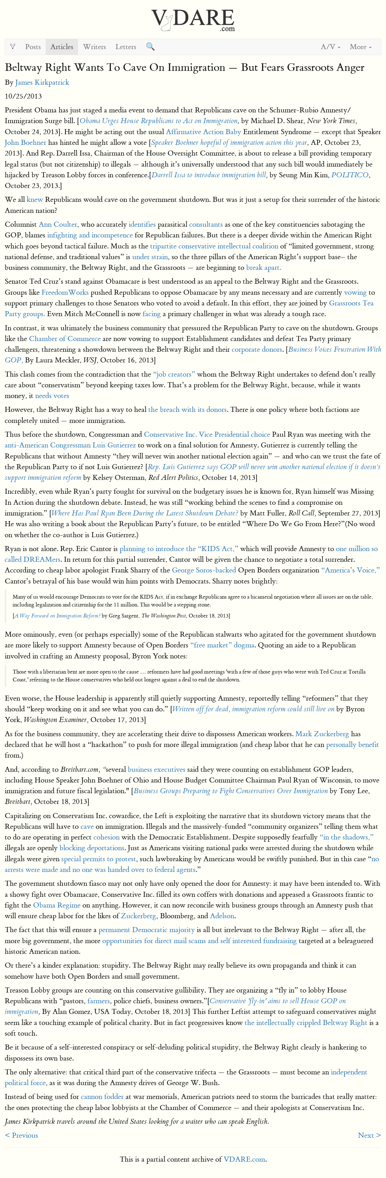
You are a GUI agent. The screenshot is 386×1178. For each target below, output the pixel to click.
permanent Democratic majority (147, 929)
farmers (99, 1000)
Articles (61, 46)
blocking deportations (92, 847)
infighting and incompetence (90, 235)
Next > (369, 1135)
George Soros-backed (204, 570)
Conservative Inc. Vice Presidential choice (207, 434)
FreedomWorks (65, 292)
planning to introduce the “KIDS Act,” (179, 548)
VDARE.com (244, 1159)
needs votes (52, 395)
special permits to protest (98, 858)
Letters (126, 46)
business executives (156, 769)
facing (152, 313)
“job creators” (174, 374)
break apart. (263, 267)
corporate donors (257, 349)
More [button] (361, 46)
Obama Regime (57, 905)
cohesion (107, 837)
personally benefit (352, 744)
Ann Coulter (58, 224)
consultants (206, 224)
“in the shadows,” (347, 837)
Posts (33, 46)
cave (87, 826)
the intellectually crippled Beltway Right (306, 1022)
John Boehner (25, 142)
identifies (142, 224)
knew (35, 199)
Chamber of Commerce (65, 338)
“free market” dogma (222, 645)
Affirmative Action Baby (203, 131)
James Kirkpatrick (42, 82)
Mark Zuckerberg (322, 733)
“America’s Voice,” (350, 570)
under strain (150, 256)
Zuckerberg (138, 915)
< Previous (21, 1135)
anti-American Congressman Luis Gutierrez (70, 445)
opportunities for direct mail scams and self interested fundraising (199, 940)
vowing (355, 292)
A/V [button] (330, 46)
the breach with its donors (186, 409)
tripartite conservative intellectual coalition (214, 246)
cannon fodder (102, 1096)
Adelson (222, 915)
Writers (94, 46)
